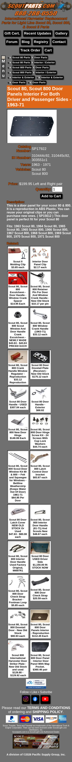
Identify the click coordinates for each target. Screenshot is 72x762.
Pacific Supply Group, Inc (48, 754)
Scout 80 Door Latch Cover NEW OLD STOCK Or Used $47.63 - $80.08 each (18, 528)
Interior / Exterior (44, 62)
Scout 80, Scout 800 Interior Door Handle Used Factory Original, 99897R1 (17, 563)
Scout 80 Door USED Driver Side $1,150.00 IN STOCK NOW (40, 562)
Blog (26, 42)
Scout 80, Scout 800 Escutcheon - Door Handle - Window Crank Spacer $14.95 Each (17, 295)
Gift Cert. (12, 33)
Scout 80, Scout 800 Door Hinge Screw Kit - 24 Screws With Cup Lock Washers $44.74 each (40, 438)
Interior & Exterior (23, 77)
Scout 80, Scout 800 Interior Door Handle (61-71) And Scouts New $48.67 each (40, 527)
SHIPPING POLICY (47, 712)
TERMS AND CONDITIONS (48, 708)
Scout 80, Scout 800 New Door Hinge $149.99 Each (17, 434)
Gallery (61, 33)
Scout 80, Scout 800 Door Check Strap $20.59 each (40, 594)
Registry (41, 42)
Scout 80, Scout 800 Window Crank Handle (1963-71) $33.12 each (40, 328)
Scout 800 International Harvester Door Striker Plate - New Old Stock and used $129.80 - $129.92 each (18, 665)
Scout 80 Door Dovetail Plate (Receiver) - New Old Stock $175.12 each (40, 371)
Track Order (30, 50)
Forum (11, 42)
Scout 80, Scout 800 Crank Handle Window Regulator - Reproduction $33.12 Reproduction (17, 374)
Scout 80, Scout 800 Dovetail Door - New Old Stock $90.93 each (17, 630)
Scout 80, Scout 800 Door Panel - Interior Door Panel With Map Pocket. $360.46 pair (40, 662)
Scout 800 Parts (21, 67)
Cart (48, 50)
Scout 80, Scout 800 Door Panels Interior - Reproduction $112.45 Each (40, 630)
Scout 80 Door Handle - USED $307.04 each (18, 404)
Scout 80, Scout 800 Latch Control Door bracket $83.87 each (40, 471)
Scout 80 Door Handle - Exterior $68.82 (40, 406)
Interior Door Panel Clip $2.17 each (40, 264)
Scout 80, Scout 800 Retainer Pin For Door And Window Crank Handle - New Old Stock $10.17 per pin (40, 295)
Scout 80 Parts (21, 57)
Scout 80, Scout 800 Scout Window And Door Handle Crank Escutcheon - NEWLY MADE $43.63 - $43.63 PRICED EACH (17, 334)
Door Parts (40, 57)
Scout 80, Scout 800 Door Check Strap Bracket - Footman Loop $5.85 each (17, 598)
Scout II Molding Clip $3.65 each (18, 264)
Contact (59, 42)
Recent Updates (37, 33)
